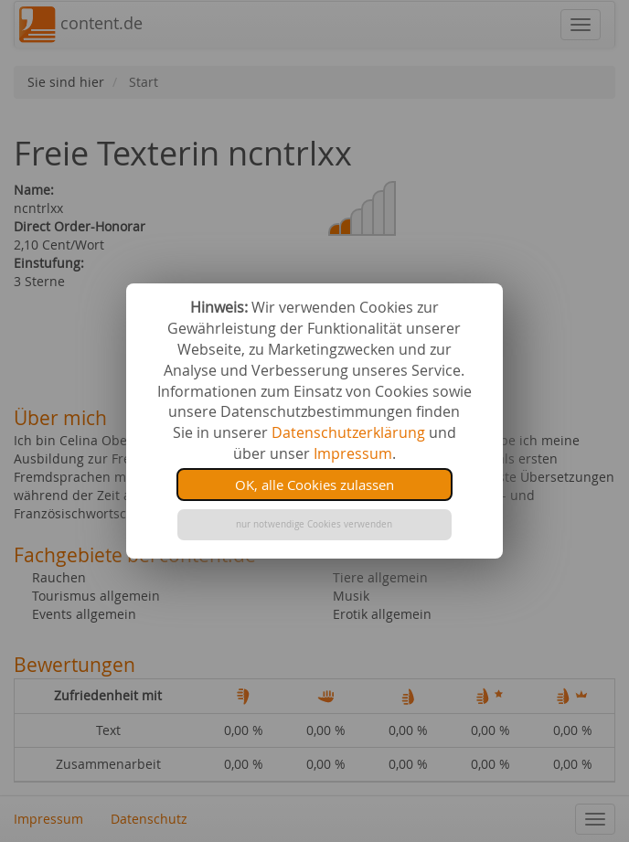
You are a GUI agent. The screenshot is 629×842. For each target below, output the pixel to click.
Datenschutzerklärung (348, 432)
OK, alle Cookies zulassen (314, 484)
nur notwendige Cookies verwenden (314, 524)
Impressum (353, 453)
